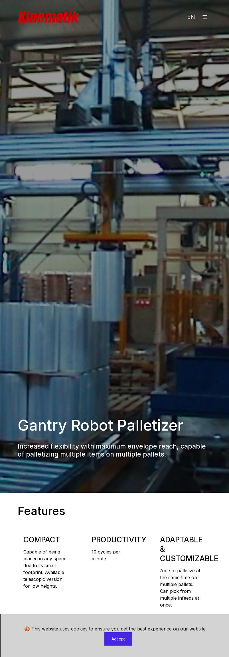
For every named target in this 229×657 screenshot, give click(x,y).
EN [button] (191, 16)
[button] (205, 17)
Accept (118, 638)
